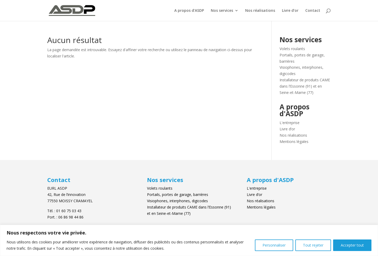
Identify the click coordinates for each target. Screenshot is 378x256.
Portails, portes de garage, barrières (177, 194)
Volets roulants (292, 48)
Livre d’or (290, 11)
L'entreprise (290, 122)
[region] (189, 240)
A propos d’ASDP (189, 11)
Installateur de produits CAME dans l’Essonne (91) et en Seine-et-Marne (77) (305, 86)
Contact (312, 11)
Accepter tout (352, 245)
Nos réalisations (260, 11)
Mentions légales (294, 141)
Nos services (222, 11)
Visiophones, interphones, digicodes (177, 200)
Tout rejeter (313, 245)
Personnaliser (274, 245)
